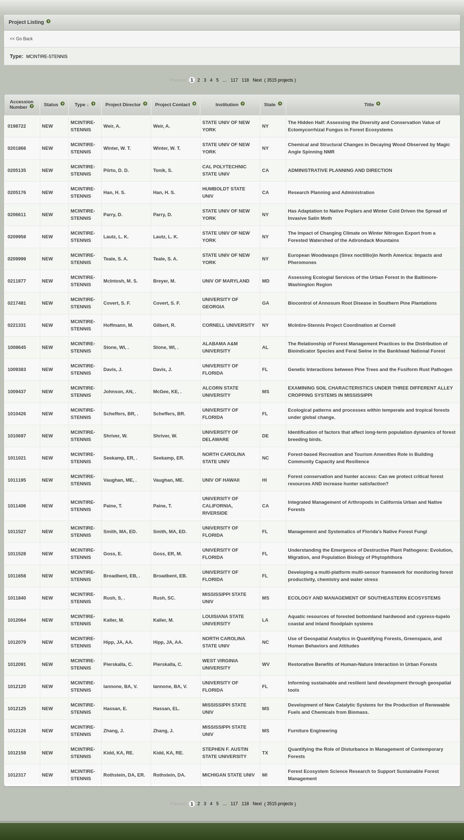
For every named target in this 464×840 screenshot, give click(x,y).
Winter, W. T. (167, 148)
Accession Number (21, 104)
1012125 (17, 708)
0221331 (17, 325)
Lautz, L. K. (165, 236)
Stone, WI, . (165, 347)
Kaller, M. (163, 620)
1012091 (17, 664)
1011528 (17, 553)
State (270, 104)
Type (81, 104)
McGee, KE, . (167, 391)
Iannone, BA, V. (170, 686)
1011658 (17, 575)
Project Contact (173, 104)
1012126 (17, 730)
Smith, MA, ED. (169, 531)
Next (257, 80)
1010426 (17, 413)
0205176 (17, 192)
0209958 (17, 236)
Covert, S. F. (166, 303)
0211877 (17, 281)
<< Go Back (21, 38)
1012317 (17, 775)
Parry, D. (162, 214)
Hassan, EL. (166, 708)
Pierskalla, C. (167, 664)
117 (234, 80)
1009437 (17, 391)
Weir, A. (161, 126)
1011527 (17, 531)
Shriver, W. (165, 435)
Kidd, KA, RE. (168, 752)
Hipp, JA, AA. (168, 642)
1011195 (17, 480)
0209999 (17, 259)
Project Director (123, 104)
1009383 (17, 369)
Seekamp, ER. (168, 458)
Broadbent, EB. (170, 575)
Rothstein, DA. (169, 775)
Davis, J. (162, 369)
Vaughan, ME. (168, 480)
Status (51, 104)
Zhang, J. (163, 730)
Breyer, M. (164, 281)
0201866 (17, 148)
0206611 (17, 214)
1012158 (17, 752)
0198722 (17, 126)
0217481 (17, 303)
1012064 (17, 620)
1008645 (17, 347)
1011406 (17, 505)
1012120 (17, 686)
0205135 (17, 170)
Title (369, 104)
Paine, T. (162, 505)
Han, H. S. (164, 192)
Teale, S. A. (165, 259)
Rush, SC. (164, 598)
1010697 (17, 435)
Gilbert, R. (164, 325)
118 (245, 80)
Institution (228, 104)
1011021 (17, 458)
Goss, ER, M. (167, 553)
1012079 (17, 642)
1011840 (17, 598)
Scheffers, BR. (169, 413)
